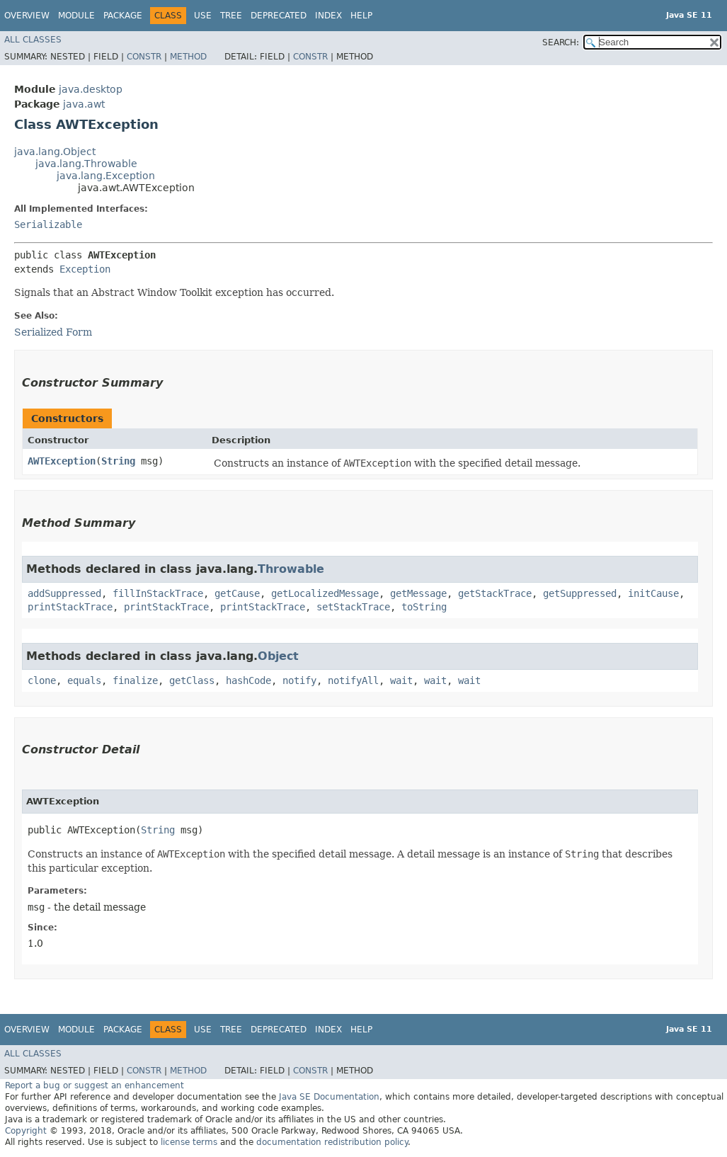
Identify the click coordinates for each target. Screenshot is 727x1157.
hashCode (248, 680)
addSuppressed (64, 593)
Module (76, 16)
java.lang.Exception (106, 175)
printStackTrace (70, 606)
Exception (84, 269)
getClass (191, 680)
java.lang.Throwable (86, 163)
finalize (135, 680)
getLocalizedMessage (325, 593)
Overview (27, 16)
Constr (144, 57)
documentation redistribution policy (332, 1142)
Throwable (291, 569)
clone (42, 680)
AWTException (62, 461)
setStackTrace (353, 606)
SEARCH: (560, 42)
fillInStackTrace (158, 593)
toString (424, 606)
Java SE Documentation (329, 1097)
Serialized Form (53, 332)
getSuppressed (580, 593)
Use (203, 16)
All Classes (33, 40)
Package (122, 16)
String (118, 461)
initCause (653, 593)
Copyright (26, 1131)
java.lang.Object (55, 151)
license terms (189, 1142)
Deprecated (279, 16)
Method (188, 57)
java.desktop (90, 89)
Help (361, 16)
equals (84, 680)
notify (299, 680)
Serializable (48, 224)
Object (278, 656)
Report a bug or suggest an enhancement (94, 1085)
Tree (231, 16)
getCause (237, 593)
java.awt (84, 104)
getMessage (418, 593)
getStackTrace (495, 593)
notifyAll (353, 680)
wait (401, 680)
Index (328, 16)
